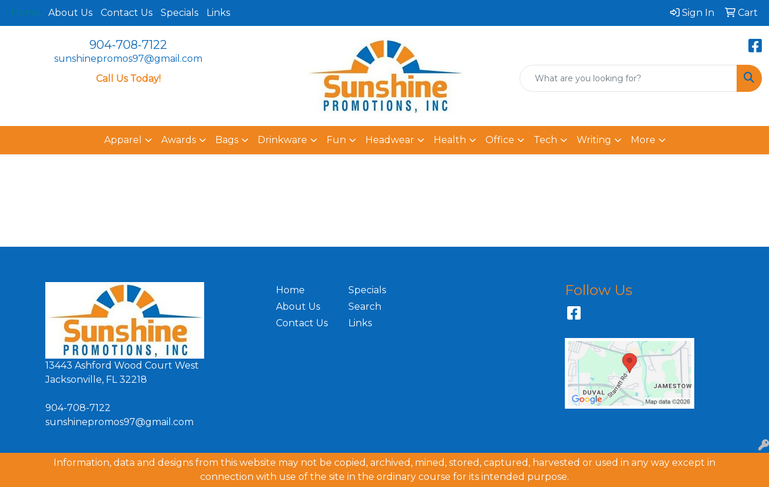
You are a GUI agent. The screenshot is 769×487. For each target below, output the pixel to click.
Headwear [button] (389, 139)
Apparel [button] (123, 139)
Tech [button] (545, 139)
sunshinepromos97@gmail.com (128, 58)
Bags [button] (226, 139)
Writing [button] (594, 139)
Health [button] (450, 139)
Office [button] (499, 139)
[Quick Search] (628, 78)
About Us (70, 12)
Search (364, 306)
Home (290, 290)
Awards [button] (178, 139)
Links (218, 12)
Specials (179, 12)
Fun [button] (336, 139)
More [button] (643, 139)
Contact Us (126, 12)
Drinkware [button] (282, 139)
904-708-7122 (128, 45)
